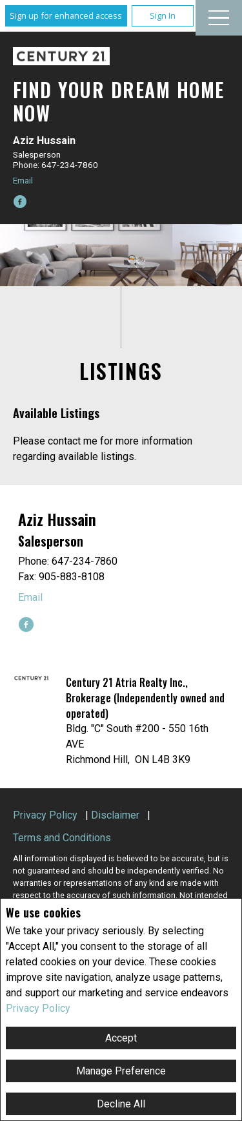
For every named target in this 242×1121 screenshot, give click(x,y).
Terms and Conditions (62, 838)
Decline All (121, 1104)
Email (23, 180)
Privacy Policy (38, 1008)
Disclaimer (115, 815)
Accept (121, 1038)
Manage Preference (121, 1071)
